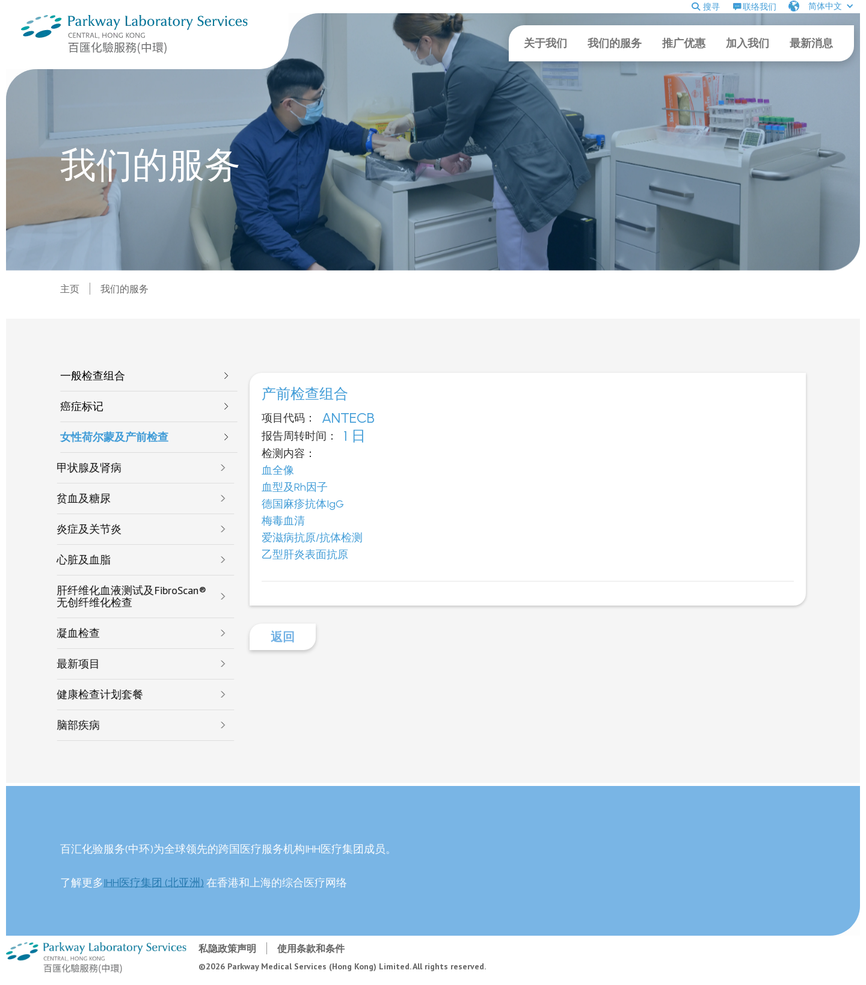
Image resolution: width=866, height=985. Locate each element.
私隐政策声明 (227, 948)
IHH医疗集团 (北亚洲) (153, 891)
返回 (283, 637)
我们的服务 (615, 43)
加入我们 (747, 43)
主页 (69, 289)
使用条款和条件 (311, 948)
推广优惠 (683, 43)
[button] (821, 6)
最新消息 (811, 43)
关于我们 (545, 43)
